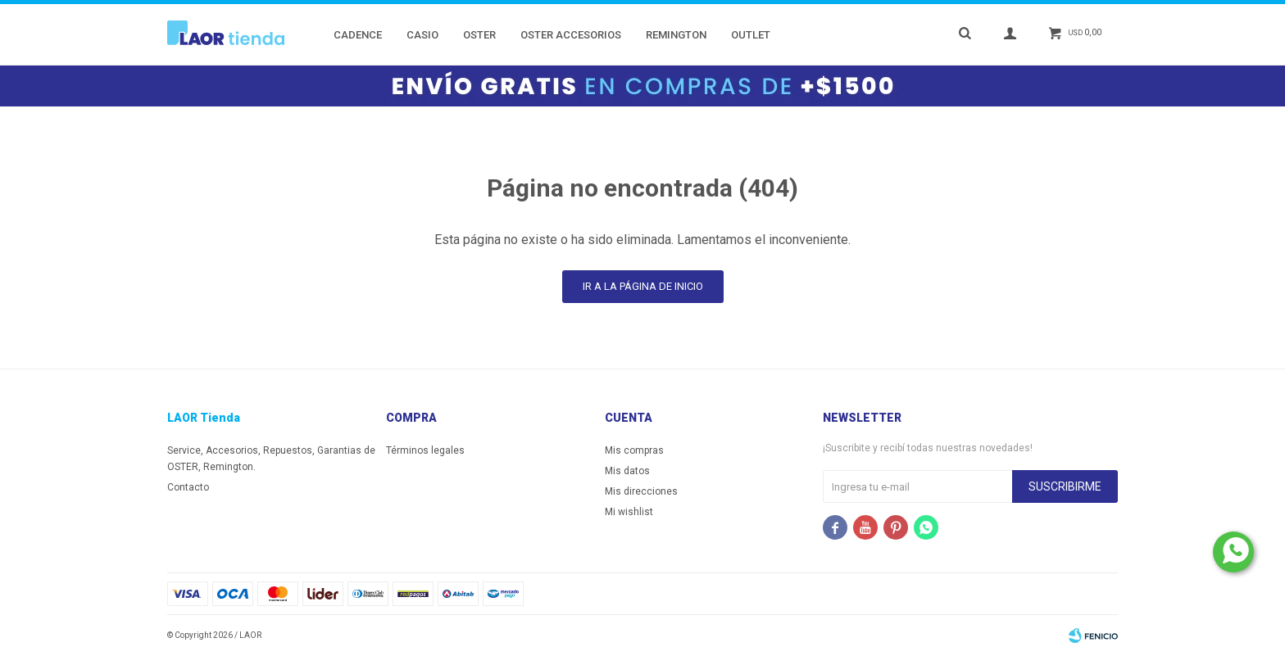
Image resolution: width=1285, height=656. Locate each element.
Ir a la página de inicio (643, 286)
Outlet (750, 35)
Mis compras (634, 450)
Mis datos (627, 471)
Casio (422, 35)
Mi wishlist (629, 512)
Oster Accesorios (570, 35)
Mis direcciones (641, 491)
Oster (479, 35)
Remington (676, 35)
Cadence (358, 35)
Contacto (188, 487)
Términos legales (425, 450)
